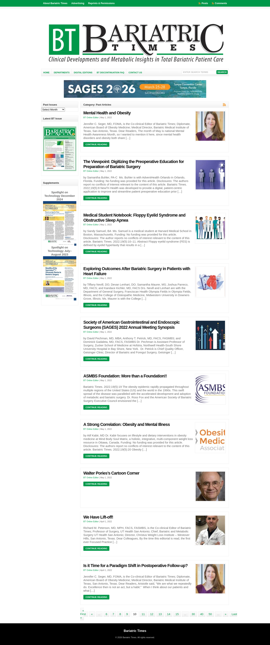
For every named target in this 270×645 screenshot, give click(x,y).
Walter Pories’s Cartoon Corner (111, 473)
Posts (205, 3)
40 (201, 614)
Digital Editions (83, 72)
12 (151, 614)
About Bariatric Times (55, 3)
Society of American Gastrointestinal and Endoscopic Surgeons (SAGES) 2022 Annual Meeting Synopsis (131, 325)
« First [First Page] (83, 612)
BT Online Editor (91, 117)
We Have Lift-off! (98, 517)
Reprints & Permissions (101, 3)
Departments (61, 72)
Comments (221, 3)
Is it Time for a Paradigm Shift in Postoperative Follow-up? (135, 565)
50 (210, 614)
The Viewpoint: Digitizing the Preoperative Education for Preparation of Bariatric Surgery (133, 164)
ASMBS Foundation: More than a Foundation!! (125, 376)
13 (160, 614)
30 (193, 614)
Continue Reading (96, 144)
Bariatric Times (135, 630)
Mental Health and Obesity (107, 113)
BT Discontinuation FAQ (110, 72)
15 (177, 614)
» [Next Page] (225, 614)
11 (143, 614)
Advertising (77, 3)
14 (168, 614)
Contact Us (135, 72)
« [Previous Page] (92, 614)
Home (46, 72)
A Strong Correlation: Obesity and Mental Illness (126, 424)
